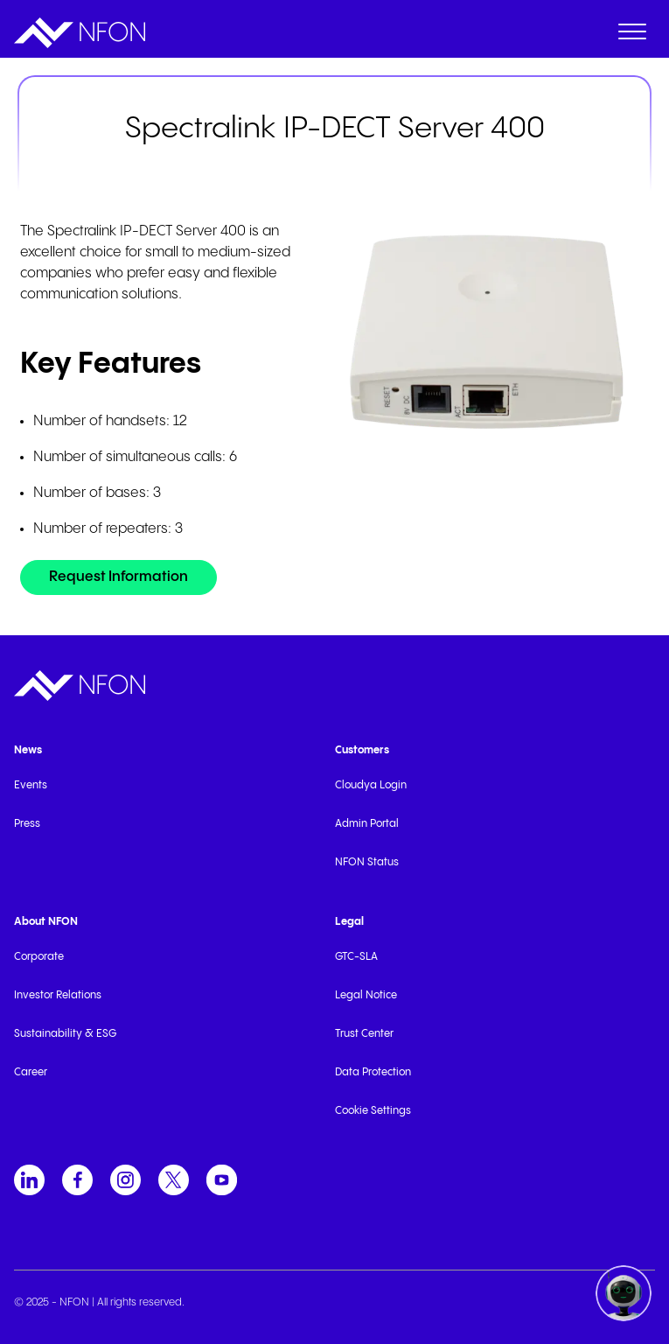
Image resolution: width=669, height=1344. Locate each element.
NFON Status (367, 862)
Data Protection (373, 1072)
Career (30, 1072)
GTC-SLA (356, 956)
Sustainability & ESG (65, 1034)
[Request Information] (118, 577)
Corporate (39, 956)
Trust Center (364, 1034)
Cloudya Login (371, 785)
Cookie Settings (373, 1110)
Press (27, 824)
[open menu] (632, 35)
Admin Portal (367, 824)
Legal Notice (366, 995)
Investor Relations (57, 995)
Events (30, 785)
